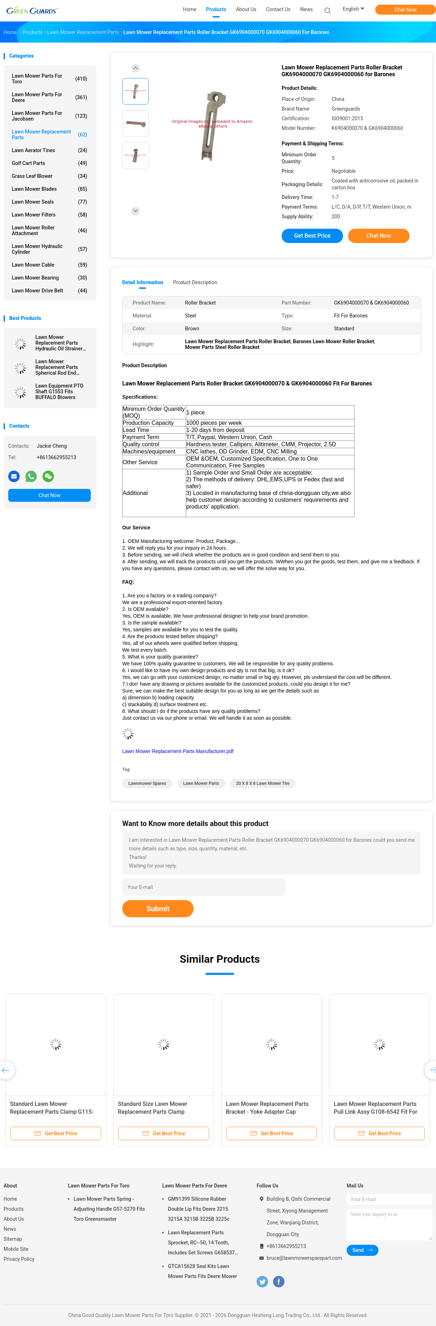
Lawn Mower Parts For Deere (49, 97)
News (10, 1229)
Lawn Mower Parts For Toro (49, 78)
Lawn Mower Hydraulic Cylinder (49, 249)
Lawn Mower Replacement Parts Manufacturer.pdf (177, 751)
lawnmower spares (147, 783)
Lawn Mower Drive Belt (49, 290)
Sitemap (13, 1239)
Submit (158, 908)
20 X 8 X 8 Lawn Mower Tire (262, 783)
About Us (14, 1219)
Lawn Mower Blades (49, 189)
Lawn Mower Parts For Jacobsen (49, 116)
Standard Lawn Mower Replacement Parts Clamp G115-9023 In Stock (52, 1112)
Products (14, 1209)
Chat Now (406, 10)
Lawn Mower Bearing (49, 277)
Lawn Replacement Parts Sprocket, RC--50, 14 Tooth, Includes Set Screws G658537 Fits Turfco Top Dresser (201, 1244)
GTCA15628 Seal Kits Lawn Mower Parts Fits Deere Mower (202, 1271)
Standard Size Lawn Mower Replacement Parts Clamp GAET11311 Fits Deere (152, 1112)
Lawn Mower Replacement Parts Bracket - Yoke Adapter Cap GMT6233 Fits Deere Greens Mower (271, 1112)
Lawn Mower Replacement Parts (49, 134)
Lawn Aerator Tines (49, 150)
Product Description (195, 282)
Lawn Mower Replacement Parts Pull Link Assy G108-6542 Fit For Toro (375, 1112)
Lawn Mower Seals (49, 201)
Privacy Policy (19, 1259)
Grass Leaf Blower (49, 176)
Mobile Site (16, 1249)
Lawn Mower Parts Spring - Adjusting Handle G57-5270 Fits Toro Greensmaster (109, 1209)
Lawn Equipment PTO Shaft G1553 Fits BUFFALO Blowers (59, 391)
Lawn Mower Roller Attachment (49, 230)
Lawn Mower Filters (49, 214)
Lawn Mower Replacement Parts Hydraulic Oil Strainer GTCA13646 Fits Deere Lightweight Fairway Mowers (60, 342)
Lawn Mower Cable (49, 264)
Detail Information (142, 282)
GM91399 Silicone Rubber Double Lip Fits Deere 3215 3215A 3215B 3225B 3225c (198, 1209)
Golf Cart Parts (49, 163)
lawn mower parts (201, 783)
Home (10, 1199)
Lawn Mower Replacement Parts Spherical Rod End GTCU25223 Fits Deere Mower (60, 367)
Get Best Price (312, 235)
